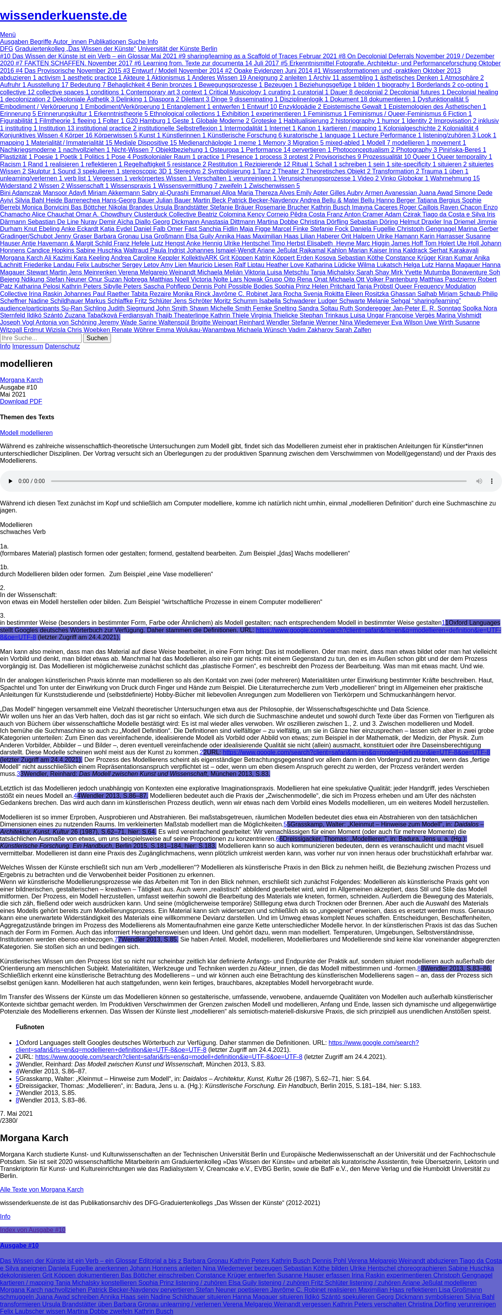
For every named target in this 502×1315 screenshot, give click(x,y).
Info (152, 41)
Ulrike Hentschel (247, 243)
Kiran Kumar (456, 257)
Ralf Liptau (250, 265)
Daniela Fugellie (373, 228)
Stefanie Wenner (315, 322)
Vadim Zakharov (311, 329)
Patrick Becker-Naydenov (263, 200)
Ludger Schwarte (342, 301)
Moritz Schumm (236, 301)
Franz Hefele (132, 243)
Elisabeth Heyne (331, 243)
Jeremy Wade (118, 322)
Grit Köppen (237, 257)
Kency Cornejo (268, 214)
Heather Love (286, 265)
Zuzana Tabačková (92, 315)
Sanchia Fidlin (219, 228)
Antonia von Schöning (67, 322)
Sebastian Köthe (362, 257)
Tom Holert (441, 243)
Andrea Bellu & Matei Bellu (338, 200)
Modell (10, 432)
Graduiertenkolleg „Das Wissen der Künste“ (75, 48)
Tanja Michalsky (333, 272)
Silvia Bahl (30, 200)
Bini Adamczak (21, 192)
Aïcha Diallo (135, 221)
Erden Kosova (317, 257)
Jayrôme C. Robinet (240, 293)
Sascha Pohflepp (168, 286)
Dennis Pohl (210, 286)
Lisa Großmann (163, 236)
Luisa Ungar (368, 315)
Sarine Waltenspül (164, 322)
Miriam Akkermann (115, 192)
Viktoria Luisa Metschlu (277, 272)
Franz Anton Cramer (356, 214)
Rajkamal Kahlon (323, 250)
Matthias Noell (170, 279)
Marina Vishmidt (459, 315)
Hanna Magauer (458, 265)
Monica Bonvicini (46, 207)
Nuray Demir (98, 221)
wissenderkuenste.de (63, 15)
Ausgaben (15, 41)
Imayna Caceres (375, 207)
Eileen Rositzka (368, 293)
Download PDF (21, 401)
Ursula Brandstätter (182, 207)
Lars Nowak (247, 279)
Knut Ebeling (42, 228)
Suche (137, 41)
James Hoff (408, 243)
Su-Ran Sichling (84, 308)
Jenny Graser (74, 236)
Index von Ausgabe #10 (32, 1230)
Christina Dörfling (325, 221)
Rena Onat (313, 279)
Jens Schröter (193, 301)
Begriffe (41, 41)
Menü (8, 34)
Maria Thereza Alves (267, 192)
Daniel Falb (150, 228)
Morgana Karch (22, 257)
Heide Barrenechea (74, 200)
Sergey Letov (141, 265)
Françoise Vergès (411, 315)
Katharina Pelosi (38, 286)
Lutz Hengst (168, 243)
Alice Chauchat (54, 214)
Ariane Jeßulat (278, 250)
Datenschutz (62, 346)
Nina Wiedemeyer (365, 322)
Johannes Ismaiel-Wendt (222, 250)
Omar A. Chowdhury (105, 214)
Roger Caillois (419, 207)
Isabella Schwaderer (288, 301)
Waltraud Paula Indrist (155, 250)
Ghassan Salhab (415, 293)
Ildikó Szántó (45, 315)
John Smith (172, 308)
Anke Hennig (205, 243)
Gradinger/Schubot (27, 236)
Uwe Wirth (439, 322)
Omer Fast (182, 228)
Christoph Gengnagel (427, 228)
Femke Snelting (275, 308)
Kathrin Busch (331, 207)
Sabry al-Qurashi (166, 192)
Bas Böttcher (90, 207)
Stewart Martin (48, 272)
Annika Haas (234, 236)
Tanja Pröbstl (376, 286)
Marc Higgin (373, 243)
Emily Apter (313, 192)
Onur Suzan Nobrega (118, 279)
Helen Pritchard (334, 286)
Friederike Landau (50, 265)
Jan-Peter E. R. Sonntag (427, 308)
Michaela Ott (347, 279)
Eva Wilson (407, 322)
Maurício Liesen (211, 265)
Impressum (27, 346)
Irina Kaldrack (409, 250)
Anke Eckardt (80, 228)
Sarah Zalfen (353, 329)
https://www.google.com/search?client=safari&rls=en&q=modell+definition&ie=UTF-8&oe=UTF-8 (356, 752)
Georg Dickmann (177, 221)
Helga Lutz (419, 265)
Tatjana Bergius (439, 200)
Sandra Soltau (319, 308)
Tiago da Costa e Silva (454, 214)
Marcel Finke (291, 228)
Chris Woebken (89, 329)
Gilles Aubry (347, 192)
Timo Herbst (289, 243)
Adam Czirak (403, 214)
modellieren (36, 432)
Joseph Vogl (18, 322)
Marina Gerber (478, 228)
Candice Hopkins (51, 250)
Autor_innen (71, 41)
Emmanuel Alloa (214, 192)
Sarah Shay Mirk (380, 272)
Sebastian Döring (375, 221)
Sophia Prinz (293, 286)
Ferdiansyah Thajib (146, 315)
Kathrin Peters (82, 286)
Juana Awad (436, 192)
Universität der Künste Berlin (177, 48)
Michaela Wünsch (262, 329)
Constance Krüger (412, 257)
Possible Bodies (251, 286)
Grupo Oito (281, 279)
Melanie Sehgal (389, 301)
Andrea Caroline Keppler (146, 257)
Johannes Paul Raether (97, 293)
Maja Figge (256, 228)
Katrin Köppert (275, 257)
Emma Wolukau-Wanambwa (196, 329)
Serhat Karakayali (453, 250)
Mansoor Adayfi (65, 192)
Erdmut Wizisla (45, 329)
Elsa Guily (200, 236)
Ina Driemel (460, 221)
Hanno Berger (396, 200)
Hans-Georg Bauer (129, 200)
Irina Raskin (46, 293)
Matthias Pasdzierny (449, 279)
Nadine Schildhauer (57, 301)
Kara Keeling (92, 257)
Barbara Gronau (117, 236)
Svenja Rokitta (324, 293)
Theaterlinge (192, 315)
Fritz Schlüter (154, 301)
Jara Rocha (286, 293)
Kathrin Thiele (230, 315)
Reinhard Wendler (265, 322)
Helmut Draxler (421, 221)
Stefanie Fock (330, 228)
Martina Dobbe (278, 221)
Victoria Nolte (210, 279)
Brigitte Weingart (215, 322)
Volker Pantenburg (393, 279)
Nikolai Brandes (132, 207)
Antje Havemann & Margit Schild (68, 243)
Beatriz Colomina (222, 214)
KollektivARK (201, 257)
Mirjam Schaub (460, 293)
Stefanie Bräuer (232, 207)
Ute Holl (468, 243)
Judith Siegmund (132, 308)
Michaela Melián (220, 272)
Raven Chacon (461, 207)
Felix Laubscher (99, 265)
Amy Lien (174, 265)
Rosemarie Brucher (283, 207)
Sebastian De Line (53, 221)
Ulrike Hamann (398, 236)
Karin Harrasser (443, 236)
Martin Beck (210, 200)
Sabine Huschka (100, 250)
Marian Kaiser (369, 250)
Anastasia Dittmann (229, 221)
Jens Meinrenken (93, 272)
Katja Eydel (116, 228)
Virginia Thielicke (275, 315)
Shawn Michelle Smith (221, 308)
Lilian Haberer (320, 236)
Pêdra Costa (308, 214)
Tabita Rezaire (152, 293)
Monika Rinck (192, 293)
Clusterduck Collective (166, 214)
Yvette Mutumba (427, 272)
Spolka (472, 308)
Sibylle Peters (123, 286)
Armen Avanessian (392, 192)
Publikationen (108, 41)
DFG (6, 48)
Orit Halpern (359, 236)
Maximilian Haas (276, 236)
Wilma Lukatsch (381, 265)
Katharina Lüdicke (332, 265)
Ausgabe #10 (19, 1245)
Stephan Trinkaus (325, 315)
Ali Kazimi (59, 257)
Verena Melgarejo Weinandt (157, 272)
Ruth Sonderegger (366, 308)
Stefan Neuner (67, 279)
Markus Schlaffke (110, 301)
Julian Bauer (174, 200)
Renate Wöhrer (134, 329)
